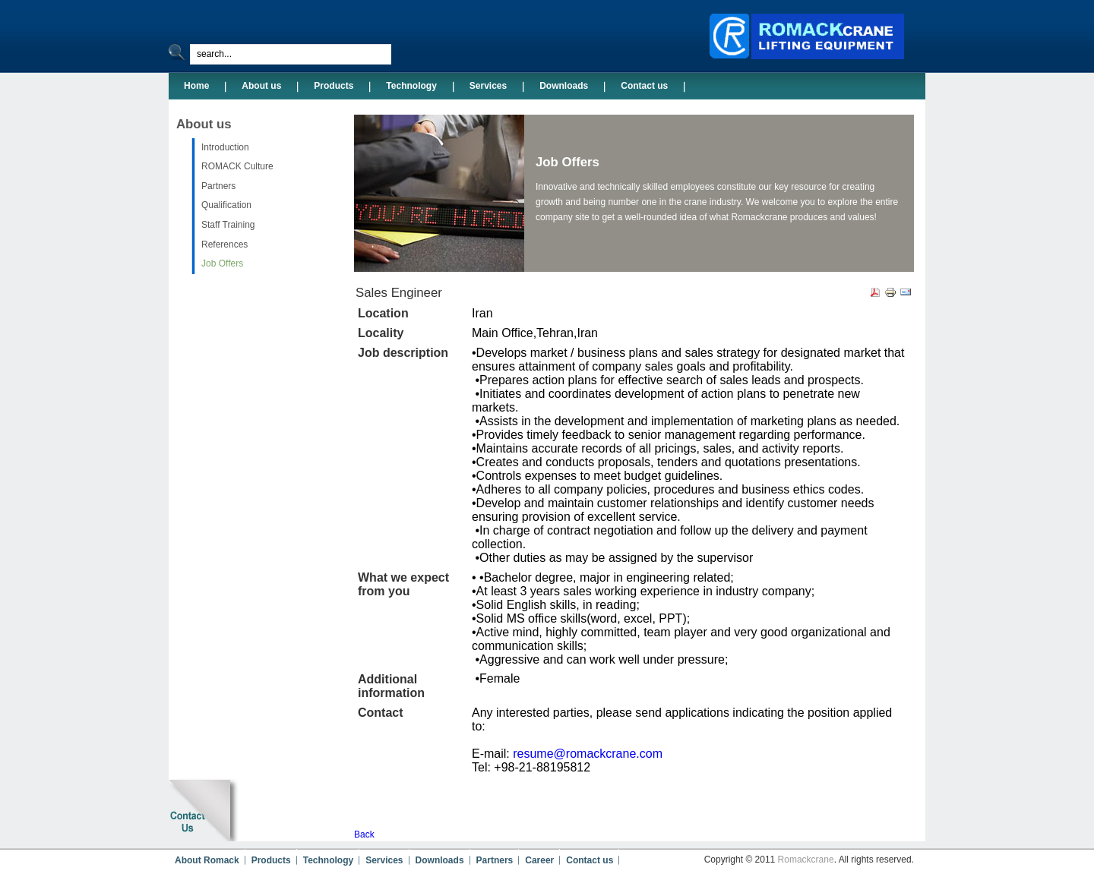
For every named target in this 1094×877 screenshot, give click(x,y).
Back (364, 834)
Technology (411, 85)
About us (261, 85)
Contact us (644, 85)
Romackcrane (806, 859)
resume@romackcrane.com (587, 753)
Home (196, 85)
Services (488, 85)
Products (333, 85)
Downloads (563, 85)
